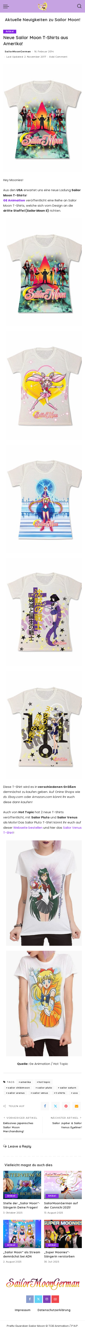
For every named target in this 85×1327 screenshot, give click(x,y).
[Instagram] (47, 1299)
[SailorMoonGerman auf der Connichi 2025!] (63, 1185)
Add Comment (58, 56)
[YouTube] (55, 1299)
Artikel (10, 31)
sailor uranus (16, 1092)
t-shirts (60, 1092)
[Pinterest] (66, 1106)
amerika (25, 1082)
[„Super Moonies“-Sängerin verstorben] (63, 1234)
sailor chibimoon (19, 1087)
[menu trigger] (7, 6)
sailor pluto (44, 1087)
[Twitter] (55, 1106)
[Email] (76, 1106)
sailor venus (40, 1092)
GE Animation (14, 200)
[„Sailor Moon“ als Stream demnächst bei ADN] (22, 1234)
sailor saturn (68, 1087)
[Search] (79, 6)
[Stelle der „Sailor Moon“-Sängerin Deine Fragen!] (22, 1185)
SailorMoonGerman (18, 51)
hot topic (44, 1082)
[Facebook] (45, 1106)
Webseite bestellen (27, 828)
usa (75, 1092)
